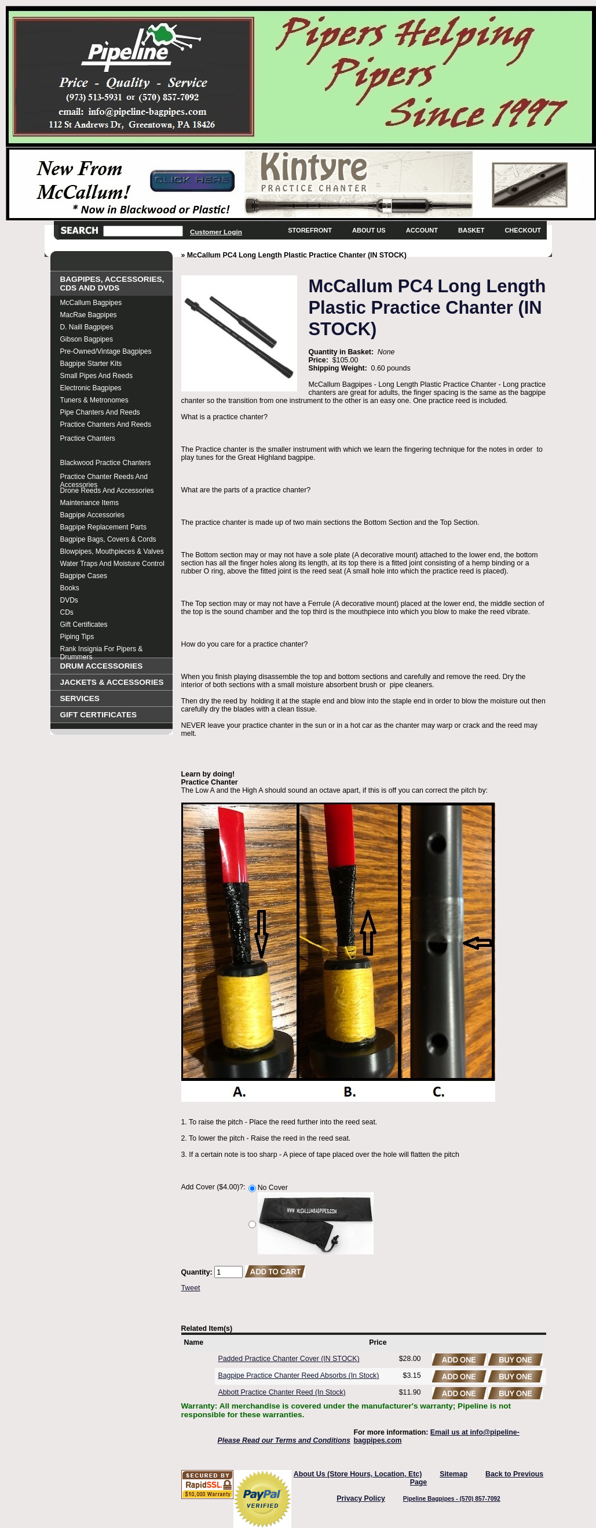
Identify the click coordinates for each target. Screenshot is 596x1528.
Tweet (190, 1288)
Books (69, 588)
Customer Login (216, 231)
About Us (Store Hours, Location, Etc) (358, 1474)
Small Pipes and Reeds (96, 376)
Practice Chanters (87, 438)
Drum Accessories (101, 666)
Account (422, 230)
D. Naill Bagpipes (87, 327)
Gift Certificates (84, 624)
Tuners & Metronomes (94, 400)
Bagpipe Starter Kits (91, 364)
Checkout (522, 230)
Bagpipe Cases (83, 576)
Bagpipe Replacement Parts (103, 527)
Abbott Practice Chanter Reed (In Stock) (282, 1392)
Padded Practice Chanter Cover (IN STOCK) (289, 1359)
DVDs (69, 600)
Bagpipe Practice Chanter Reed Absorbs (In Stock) (298, 1375)
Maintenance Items (89, 503)
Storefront (310, 230)
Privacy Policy (361, 1498)
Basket (471, 230)
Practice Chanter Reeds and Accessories (104, 478)
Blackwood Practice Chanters (105, 463)
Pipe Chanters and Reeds (100, 412)
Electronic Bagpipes (91, 388)
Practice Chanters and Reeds (105, 424)
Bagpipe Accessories (92, 515)
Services (80, 698)
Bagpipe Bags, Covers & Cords (108, 539)
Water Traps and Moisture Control (112, 564)
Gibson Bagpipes (86, 339)
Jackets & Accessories (112, 682)
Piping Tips (77, 637)
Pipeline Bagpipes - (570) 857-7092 (451, 1499)
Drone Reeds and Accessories (107, 491)
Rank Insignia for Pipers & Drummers (101, 650)
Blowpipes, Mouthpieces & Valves (112, 551)
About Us (369, 230)
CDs (67, 612)
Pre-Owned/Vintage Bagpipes (106, 351)
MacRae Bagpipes (88, 315)
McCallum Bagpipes (91, 303)
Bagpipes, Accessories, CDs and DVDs (112, 283)
